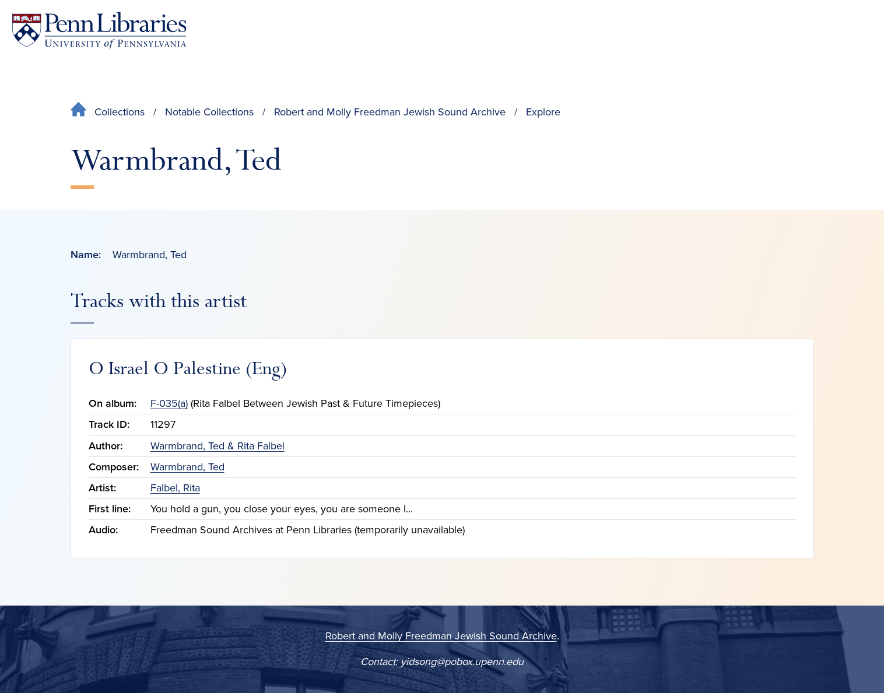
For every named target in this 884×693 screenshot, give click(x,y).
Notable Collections (209, 111)
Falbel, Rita (175, 487)
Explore (543, 111)
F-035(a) (169, 403)
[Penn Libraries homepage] (99, 30)
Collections (119, 111)
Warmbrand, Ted (187, 466)
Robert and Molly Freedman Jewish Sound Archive (390, 111)
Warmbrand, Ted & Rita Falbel (217, 445)
